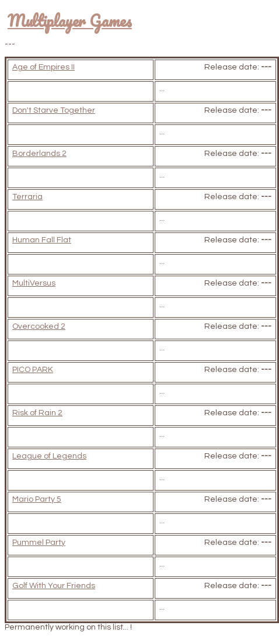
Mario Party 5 (36, 499)
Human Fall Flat (41, 240)
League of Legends (49, 456)
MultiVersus (33, 283)
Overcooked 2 (38, 326)
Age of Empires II (43, 67)
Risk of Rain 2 (37, 413)
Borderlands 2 (39, 154)
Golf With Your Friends (53, 586)
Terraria (27, 197)
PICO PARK (32, 370)
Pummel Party (38, 542)
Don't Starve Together (53, 110)
